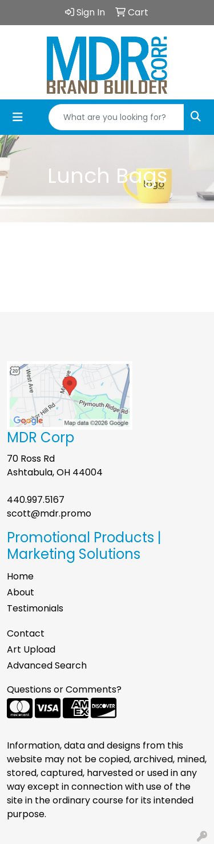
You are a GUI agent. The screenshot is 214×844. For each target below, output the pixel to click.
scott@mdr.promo (49, 513)
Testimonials (35, 608)
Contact (26, 633)
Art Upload (31, 649)
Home (20, 576)
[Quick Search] (116, 117)
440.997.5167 (35, 499)
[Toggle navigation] (18, 117)
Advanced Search (47, 665)
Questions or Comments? (64, 689)
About (20, 592)
